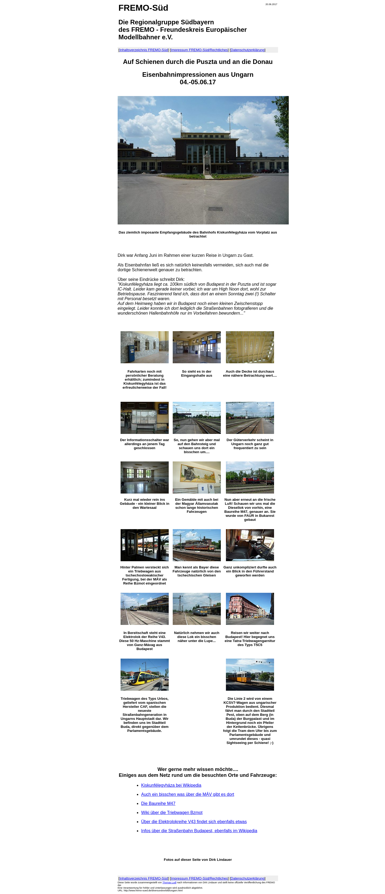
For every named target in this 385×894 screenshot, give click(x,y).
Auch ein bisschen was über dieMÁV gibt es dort (187, 794)
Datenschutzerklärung (247, 50)
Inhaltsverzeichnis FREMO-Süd (144, 50)
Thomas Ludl (169, 882)
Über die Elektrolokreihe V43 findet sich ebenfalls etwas (194, 821)
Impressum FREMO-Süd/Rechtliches (199, 50)
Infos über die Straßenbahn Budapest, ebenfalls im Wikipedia (199, 830)
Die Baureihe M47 (158, 803)
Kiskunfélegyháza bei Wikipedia (171, 785)
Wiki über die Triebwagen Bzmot (171, 812)
